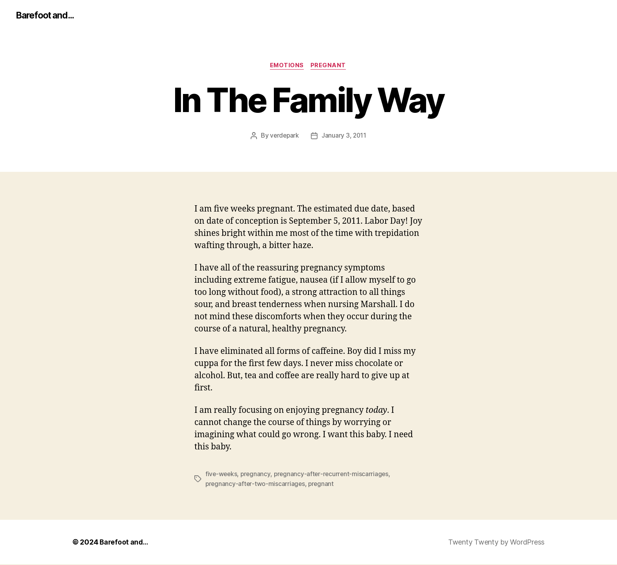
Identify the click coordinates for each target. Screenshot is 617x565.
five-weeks (221, 475)
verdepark (284, 136)
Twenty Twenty (473, 543)
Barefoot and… (125, 543)
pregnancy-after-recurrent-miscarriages (333, 475)
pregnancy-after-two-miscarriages (255, 484)
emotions (287, 66)
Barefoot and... (47, 15)
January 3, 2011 (344, 136)
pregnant (329, 66)
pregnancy (257, 475)
